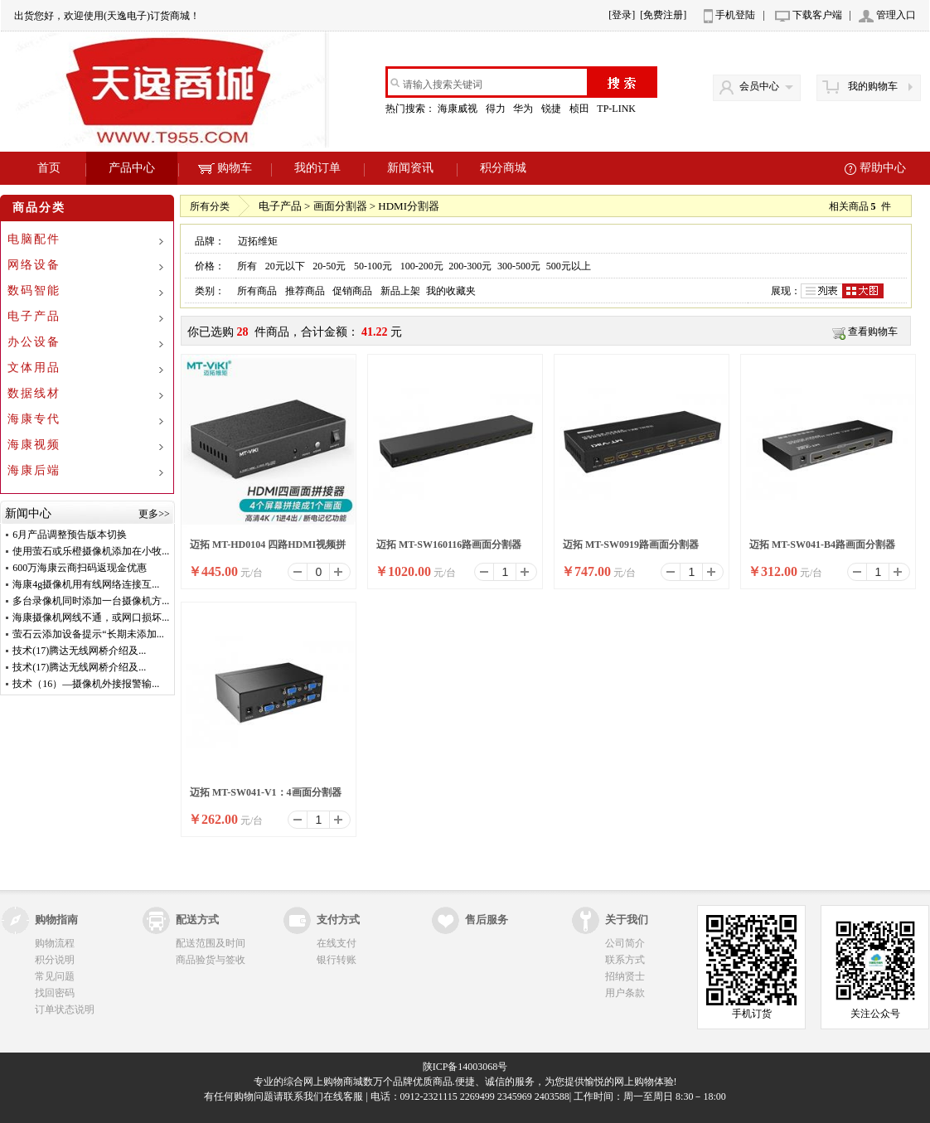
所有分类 (210, 206)
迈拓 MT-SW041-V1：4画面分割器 (265, 792)
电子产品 (34, 316)
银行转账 (336, 960)
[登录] (621, 15)
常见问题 (55, 976)
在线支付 (336, 943)
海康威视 (459, 108)
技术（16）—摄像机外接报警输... (85, 684)
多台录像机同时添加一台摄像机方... (90, 601)
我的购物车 (873, 86)
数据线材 (34, 393)
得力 (497, 108)
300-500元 (518, 266)
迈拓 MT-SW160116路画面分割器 (448, 544)
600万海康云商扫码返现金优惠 (79, 568)
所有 (247, 266)
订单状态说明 (64, 1009)
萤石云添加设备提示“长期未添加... (87, 634)
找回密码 (55, 993)
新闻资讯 (410, 168)
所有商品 (257, 291)
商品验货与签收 (210, 960)
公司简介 (625, 943)
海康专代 (34, 419)
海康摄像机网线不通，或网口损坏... (90, 617)
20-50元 (329, 266)
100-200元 (421, 266)
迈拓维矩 (258, 241)
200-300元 (470, 266)
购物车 (225, 168)
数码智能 (34, 290)
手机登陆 (735, 15)
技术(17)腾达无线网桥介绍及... (79, 650)
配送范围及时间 (210, 943)
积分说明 (55, 960)
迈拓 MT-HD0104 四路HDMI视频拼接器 (268, 549)
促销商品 (352, 291)
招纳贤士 (625, 976)
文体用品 (34, 367)
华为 (524, 108)
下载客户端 (817, 15)
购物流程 (55, 943)
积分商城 (503, 168)
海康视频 (34, 444)
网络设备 (34, 265)
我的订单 (317, 168)
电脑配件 (34, 239)
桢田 (580, 108)
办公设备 (34, 342)
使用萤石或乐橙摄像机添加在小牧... (90, 551)
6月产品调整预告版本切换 (69, 534)
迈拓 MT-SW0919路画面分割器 (631, 544)
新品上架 (400, 291)
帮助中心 (883, 168)
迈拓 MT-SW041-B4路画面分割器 (822, 544)
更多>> (154, 514)
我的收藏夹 (451, 291)
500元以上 (568, 266)
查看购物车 (873, 331)
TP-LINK (617, 108)
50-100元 (373, 266)
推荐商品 (305, 291)
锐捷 (552, 108)
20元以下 (285, 266)
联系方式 (625, 960)
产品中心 (132, 168)
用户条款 (625, 993)
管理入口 (896, 15)
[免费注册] (663, 15)
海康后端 (34, 470)
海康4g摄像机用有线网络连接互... (85, 584)
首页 (49, 168)
